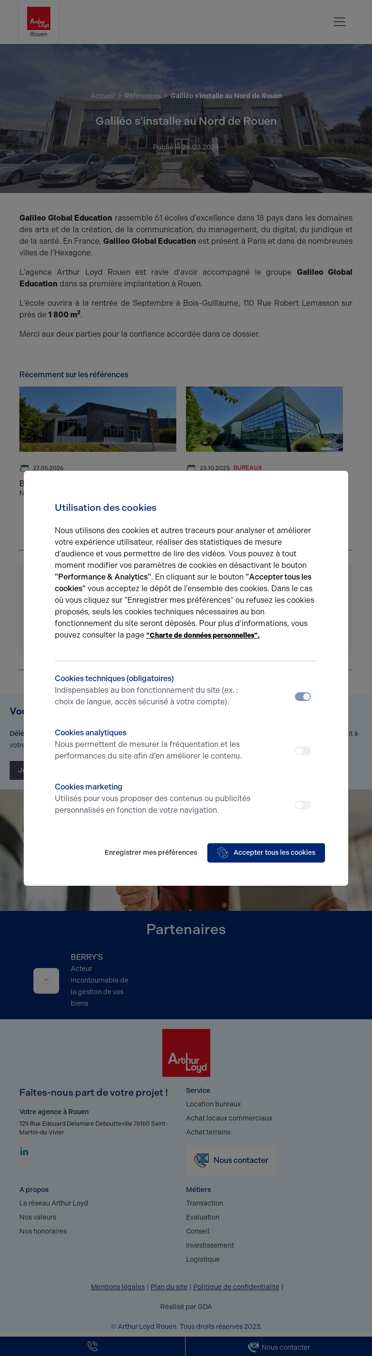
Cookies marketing (153, 799)
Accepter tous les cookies (266, 853)
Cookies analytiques (153, 745)
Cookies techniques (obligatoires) (153, 691)
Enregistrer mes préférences (151, 853)
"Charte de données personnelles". (203, 635)
